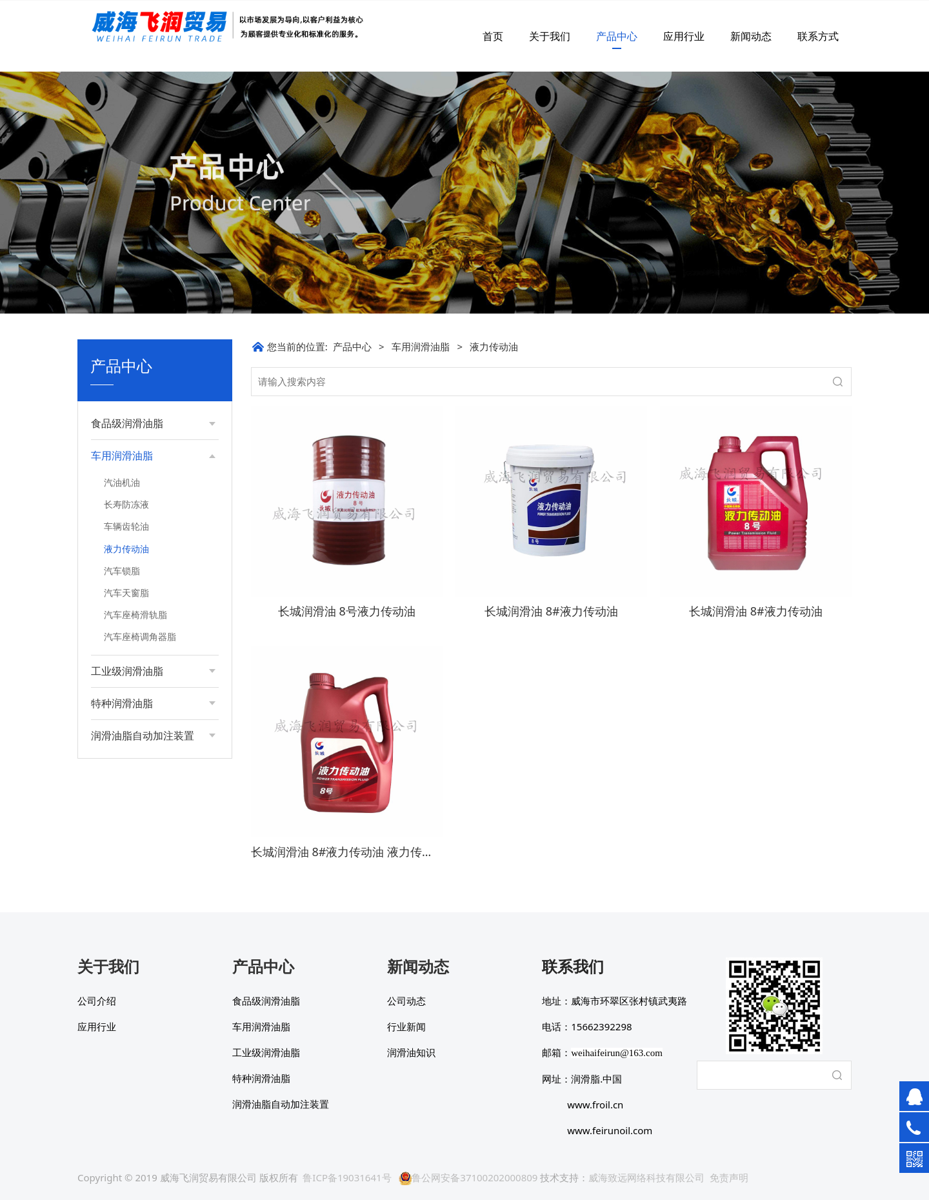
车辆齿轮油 (126, 526)
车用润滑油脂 (421, 346)
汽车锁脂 (122, 571)
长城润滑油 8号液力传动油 (346, 611)
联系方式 (818, 36)
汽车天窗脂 (126, 592)
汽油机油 (122, 482)
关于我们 (549, 36)
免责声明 (729, 1177)
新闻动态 (751, 36)
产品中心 (616, 36)
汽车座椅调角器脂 (140, 636)
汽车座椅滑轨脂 (135, 614)
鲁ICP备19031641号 (347, 1177)
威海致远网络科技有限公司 (646, 1177)
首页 (493, 36)
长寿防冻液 (126, 504)
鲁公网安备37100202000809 (468, 1177)
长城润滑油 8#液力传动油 (551, 611)
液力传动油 (126, 549)
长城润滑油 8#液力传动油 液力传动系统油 (359, 851)
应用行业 (683, 36)
